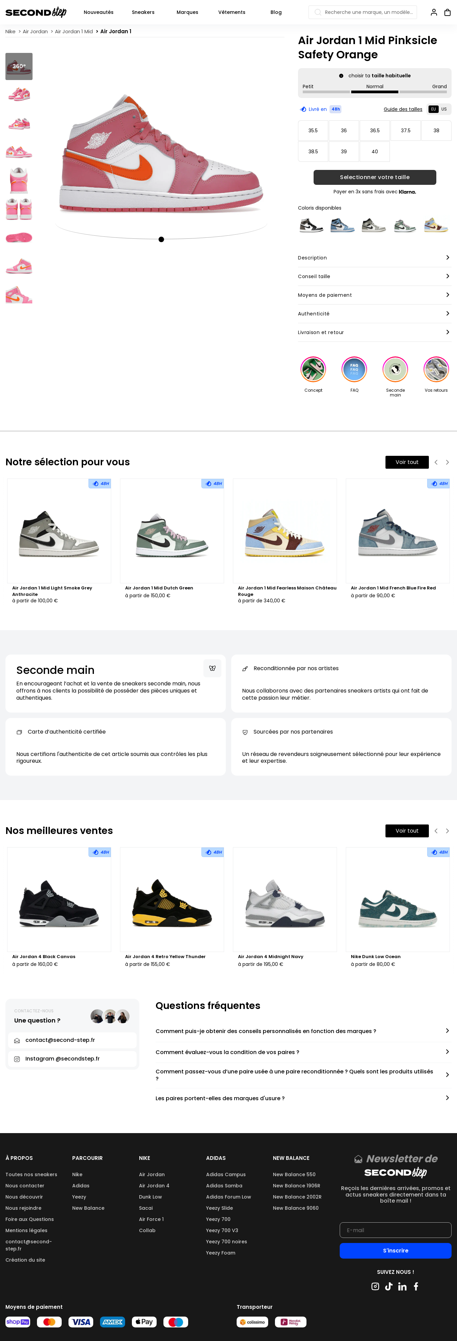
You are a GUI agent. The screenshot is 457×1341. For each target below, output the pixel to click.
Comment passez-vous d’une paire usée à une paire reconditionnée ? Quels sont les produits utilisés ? (294, 1075)
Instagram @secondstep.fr (62, 1059)
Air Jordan (152, 1174)
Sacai (146, 1208)
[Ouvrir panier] (445, 12)
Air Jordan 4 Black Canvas (43, 957)
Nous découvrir (24, 1196)
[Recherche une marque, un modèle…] (363, 12)
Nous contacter (24, 1185)
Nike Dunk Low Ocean (376, 957)
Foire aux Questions (29, 1219)
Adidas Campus (226, 1174)
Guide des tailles (403, 109)
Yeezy (79, 1196)
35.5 (313, 130)
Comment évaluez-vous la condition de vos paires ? (227, 1052)
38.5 (313, 151)
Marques (187, 12)
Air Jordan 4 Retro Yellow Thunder (165, 957)
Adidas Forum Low (228, 1196)
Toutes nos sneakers (31, 1174)
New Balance (88, 1208)
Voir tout (407, 462)
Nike (77, 1174)
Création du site (25, 1260)
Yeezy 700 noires (226, 1241)
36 (344, 130)
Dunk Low (150, 1196)
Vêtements (231, 12)
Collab (147, 1230)
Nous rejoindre (23, 1208)
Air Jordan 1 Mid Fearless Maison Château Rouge (287, 591)
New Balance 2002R (297, 1196)
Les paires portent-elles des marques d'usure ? (220, 1098)
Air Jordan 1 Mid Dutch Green (159, 588)
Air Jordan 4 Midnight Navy (270, 957)
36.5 (375, 130)
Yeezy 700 (218, 1219)
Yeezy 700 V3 (222, 1230)
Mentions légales (26, 1230)
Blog (276, 12)
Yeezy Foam (220, 1252)
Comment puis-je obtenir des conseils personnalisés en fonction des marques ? (266, 1031)
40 (375, 151)
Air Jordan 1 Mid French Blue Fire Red (393, 588)
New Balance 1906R (296, 1185)
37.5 (406, 130)
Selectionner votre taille (375, 177)
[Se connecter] (434, 12)
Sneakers (143, 12)
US (444, 109)
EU (433, 109)
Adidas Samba (224, 1185)
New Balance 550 (294, 1174)
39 (344, 151)
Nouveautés (99, 12)
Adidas (81, 1185)
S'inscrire (396, 1251)
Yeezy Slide (219, 1208)
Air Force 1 (151, 1219)
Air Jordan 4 (154, 1185)
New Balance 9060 (296, 1208)
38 (436, 130)
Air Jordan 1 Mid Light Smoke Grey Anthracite (52, 591)
